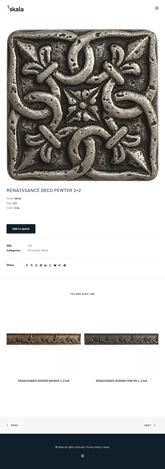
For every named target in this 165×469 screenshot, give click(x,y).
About (106, 447)
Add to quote (21, 228)
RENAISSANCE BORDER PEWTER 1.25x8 (121, 381)
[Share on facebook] (27, 265)
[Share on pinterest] (41, 265)
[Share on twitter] (31, 265)
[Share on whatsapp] (50, 265)
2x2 (15, 203)
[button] (156, 8)
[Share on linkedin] (45, 265)
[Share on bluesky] (55, 265)
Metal (18, 198)
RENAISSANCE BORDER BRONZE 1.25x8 (43, 381)
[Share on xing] (59, 265)
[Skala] (15, 8)
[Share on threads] (36, 265)
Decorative (34, 250)
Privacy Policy (93, 447)
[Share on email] (64, 265)
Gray (17, 208)
